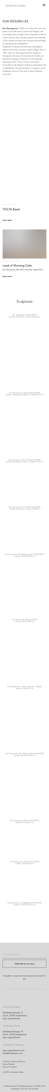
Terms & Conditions (10, 1067)
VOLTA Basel (11, 209)
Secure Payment (9, 1064)
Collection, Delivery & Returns (14, 1061)
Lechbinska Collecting (13, 1044)
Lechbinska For (10, 1025)
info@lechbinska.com (13, 1053)
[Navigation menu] (43, 5)
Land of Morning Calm (23, 267)
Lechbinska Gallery (12, 1006)
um (18, 1025)
